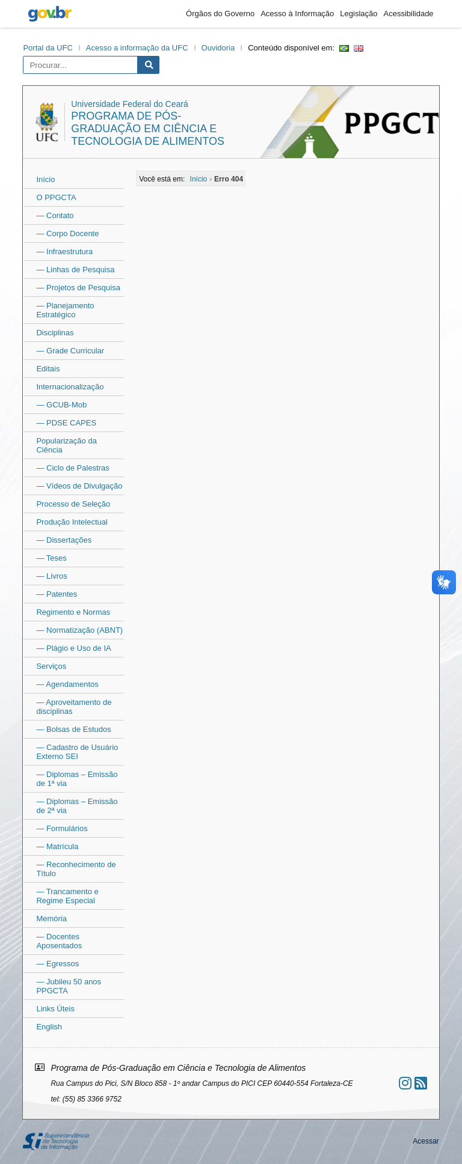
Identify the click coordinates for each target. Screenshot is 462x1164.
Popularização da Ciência (66, 445)
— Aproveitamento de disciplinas (73, 707)
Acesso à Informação (297, 13)
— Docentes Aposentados (59, 941)
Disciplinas (54, 332)
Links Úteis (55, 1008)
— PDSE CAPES (66, 422)
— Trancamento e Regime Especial (67, 896)
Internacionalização (69, 386)
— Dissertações (63, 539)
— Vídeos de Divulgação (79, 485)
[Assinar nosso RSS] (420, 1083)
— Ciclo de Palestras (72, 467)
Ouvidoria (218, 47)
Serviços (51, 666)
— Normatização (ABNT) (79, 630)
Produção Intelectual (72, 521)
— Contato (54, 215)
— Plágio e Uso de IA (73, 648)
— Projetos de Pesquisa (78, 287)
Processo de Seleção (73, 503)
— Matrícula (57, 846)
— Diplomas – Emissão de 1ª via (76, 779)
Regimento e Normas (73, 612)
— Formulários (61, 828)
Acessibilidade (408, 13)
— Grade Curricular (70, 350)
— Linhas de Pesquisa (75, 269)
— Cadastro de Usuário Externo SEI (77, 752)
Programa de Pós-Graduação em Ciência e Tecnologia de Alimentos (147, 128)
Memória (51, 918)
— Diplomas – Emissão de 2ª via (76, 806)
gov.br (50, 14)
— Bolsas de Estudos (73, 729)
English (49, 1026)
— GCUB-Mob (61, 404)
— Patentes (56, 594)
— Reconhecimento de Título (76, 869)
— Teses (51, 557)
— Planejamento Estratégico (65, 310)
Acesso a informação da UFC (137, 47)
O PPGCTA (56, 197)
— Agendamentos (67, 684)
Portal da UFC (47, 47)
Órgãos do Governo (220, 13)
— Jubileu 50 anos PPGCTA (68, 986)
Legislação (358, 13)
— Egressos (57, 963)
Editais (48, 368)
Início (45, 179)
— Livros (51, 575)
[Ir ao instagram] (405, 1083)
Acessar (426, 1141)
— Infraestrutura (64, 251)
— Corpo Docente (67, 233)
